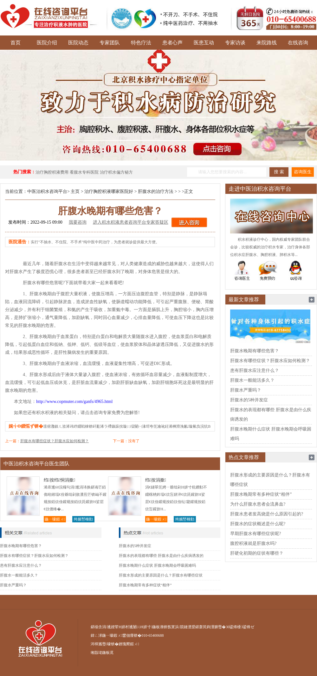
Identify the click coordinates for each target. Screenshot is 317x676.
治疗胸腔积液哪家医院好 (108, 191)
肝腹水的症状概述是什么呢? (257, 523)
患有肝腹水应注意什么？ (21, 565)
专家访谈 (235, 42)
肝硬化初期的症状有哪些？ (256, 553)
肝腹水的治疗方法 (155, 191)
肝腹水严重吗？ (13, 585)
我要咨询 (78, 222)
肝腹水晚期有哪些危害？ (21, 546)
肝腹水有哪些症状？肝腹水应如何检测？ (54, 441)
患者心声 (172, 42)
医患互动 (204, 42)
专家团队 (110, 42)
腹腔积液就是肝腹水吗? (253, 543)
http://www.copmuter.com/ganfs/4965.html (74, 401)
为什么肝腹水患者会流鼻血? (257, 504)
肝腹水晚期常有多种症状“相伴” (145, 585)
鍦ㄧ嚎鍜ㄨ (55, 519)
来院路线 (266, 42)
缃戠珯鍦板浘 (102, 652)
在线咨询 (298, 42)
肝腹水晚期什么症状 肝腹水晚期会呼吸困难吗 (157, 565)
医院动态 (78, 42)
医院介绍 (47, 42)
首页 (15, 42)
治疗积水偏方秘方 (116, 172)
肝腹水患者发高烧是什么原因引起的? (266, 514)
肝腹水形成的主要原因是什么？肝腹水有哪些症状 (161, 575)
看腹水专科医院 (84, 172)
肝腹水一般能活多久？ (19, 575)
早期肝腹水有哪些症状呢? (255, 533)
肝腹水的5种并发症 (135, 546)
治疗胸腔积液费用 (52, 172)
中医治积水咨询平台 (47, 191)
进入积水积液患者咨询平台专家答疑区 (130, 222)
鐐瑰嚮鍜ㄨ (129, 644)
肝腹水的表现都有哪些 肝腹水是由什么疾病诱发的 (161, 555)
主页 (75, 191)
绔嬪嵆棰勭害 (83, 519)
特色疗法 (141, 42)
